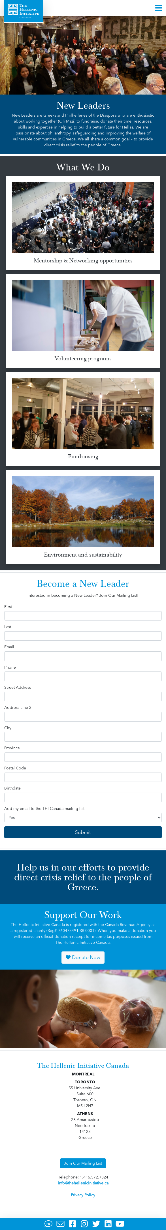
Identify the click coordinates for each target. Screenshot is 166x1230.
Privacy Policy (83, 1194)
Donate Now (83, 957)
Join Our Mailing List (83, 1163)
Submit (83, 832)
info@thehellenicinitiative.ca (83, 1183)
